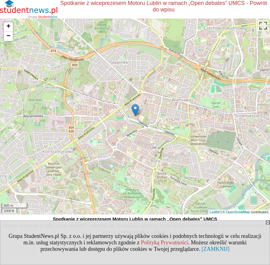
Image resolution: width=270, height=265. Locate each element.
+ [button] (8, 26)
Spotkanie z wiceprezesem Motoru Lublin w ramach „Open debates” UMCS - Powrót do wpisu (163, 6)
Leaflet (215, 212)
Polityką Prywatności (164, 242)
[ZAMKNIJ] (216, 249)
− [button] (8, 36)
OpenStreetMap (238, 212)
